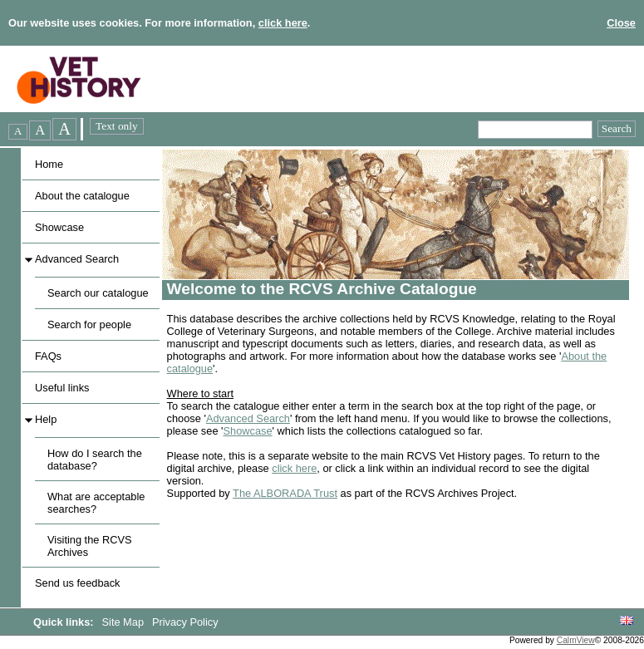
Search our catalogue (98, 293)
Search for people (89, 324)
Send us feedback (77, 583)
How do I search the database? (94, 459)
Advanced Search (77, 259)
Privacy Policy (185, 622)
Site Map (124, 622)
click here (282, 23)
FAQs (48, 356)
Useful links (62, 387)
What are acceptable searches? (96, 502)
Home (49, 164)
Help (46, 419)
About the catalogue (82, 195)
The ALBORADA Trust (285, 493)
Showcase (59, 227)
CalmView (576, 640)
